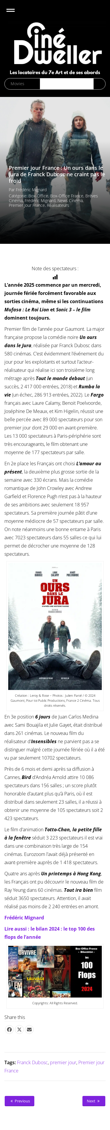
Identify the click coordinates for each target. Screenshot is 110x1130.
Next (94, 1101)
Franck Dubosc (32, 1062)
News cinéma (70, 200)
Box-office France (66, 196)
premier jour (63, 1062)
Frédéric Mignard (31, 189)
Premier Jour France (27, 205)
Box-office (38, 196)
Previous (19, 1101)
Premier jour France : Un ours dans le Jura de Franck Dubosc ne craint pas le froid (57, 174)
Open (16, 14)
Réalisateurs (58, 205)
